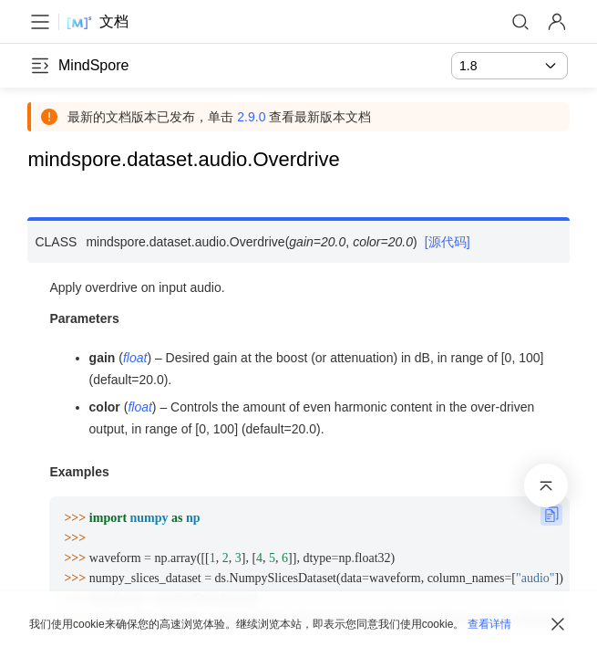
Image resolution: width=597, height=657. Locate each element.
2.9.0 (253, 117)
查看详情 (489, 624)
